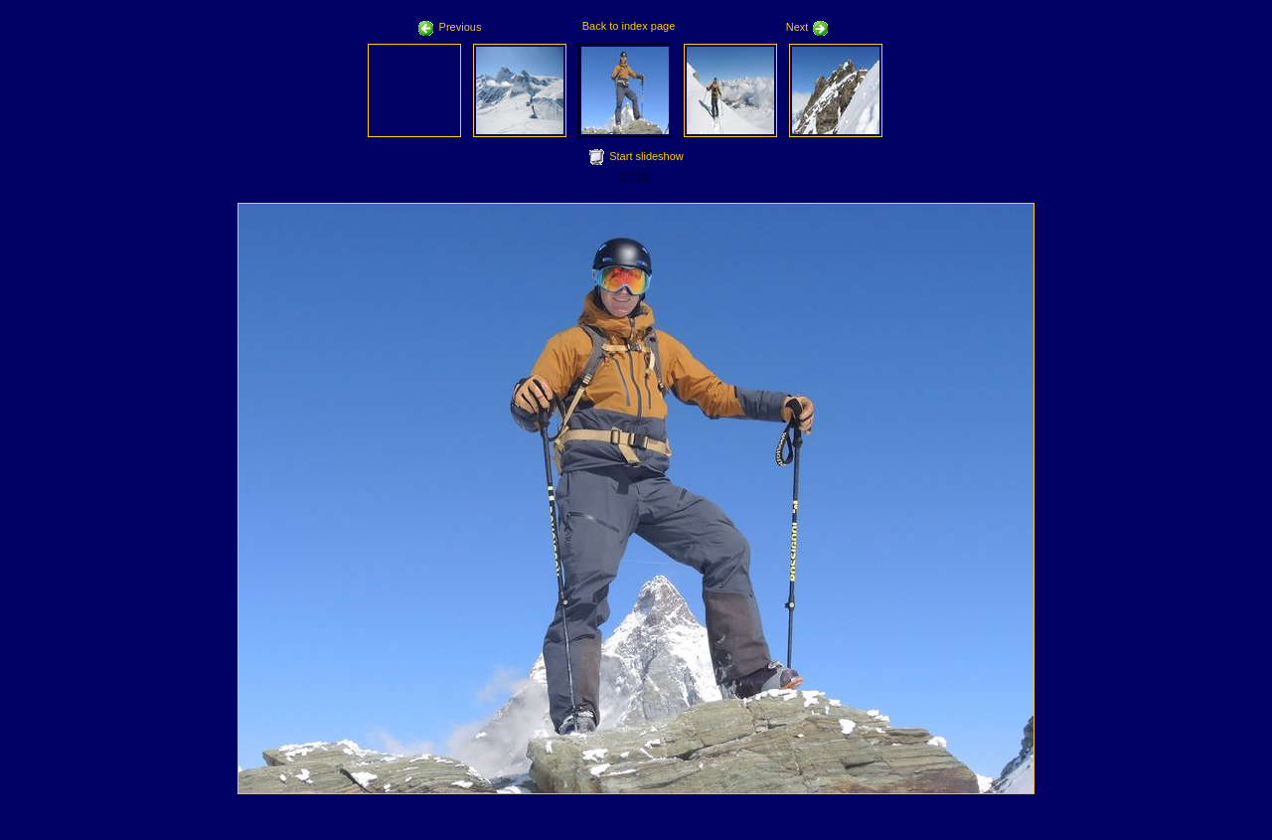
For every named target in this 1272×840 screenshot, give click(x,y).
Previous (450, 27)
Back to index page (629, 26)
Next (808, 27)
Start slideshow (646, 156)
